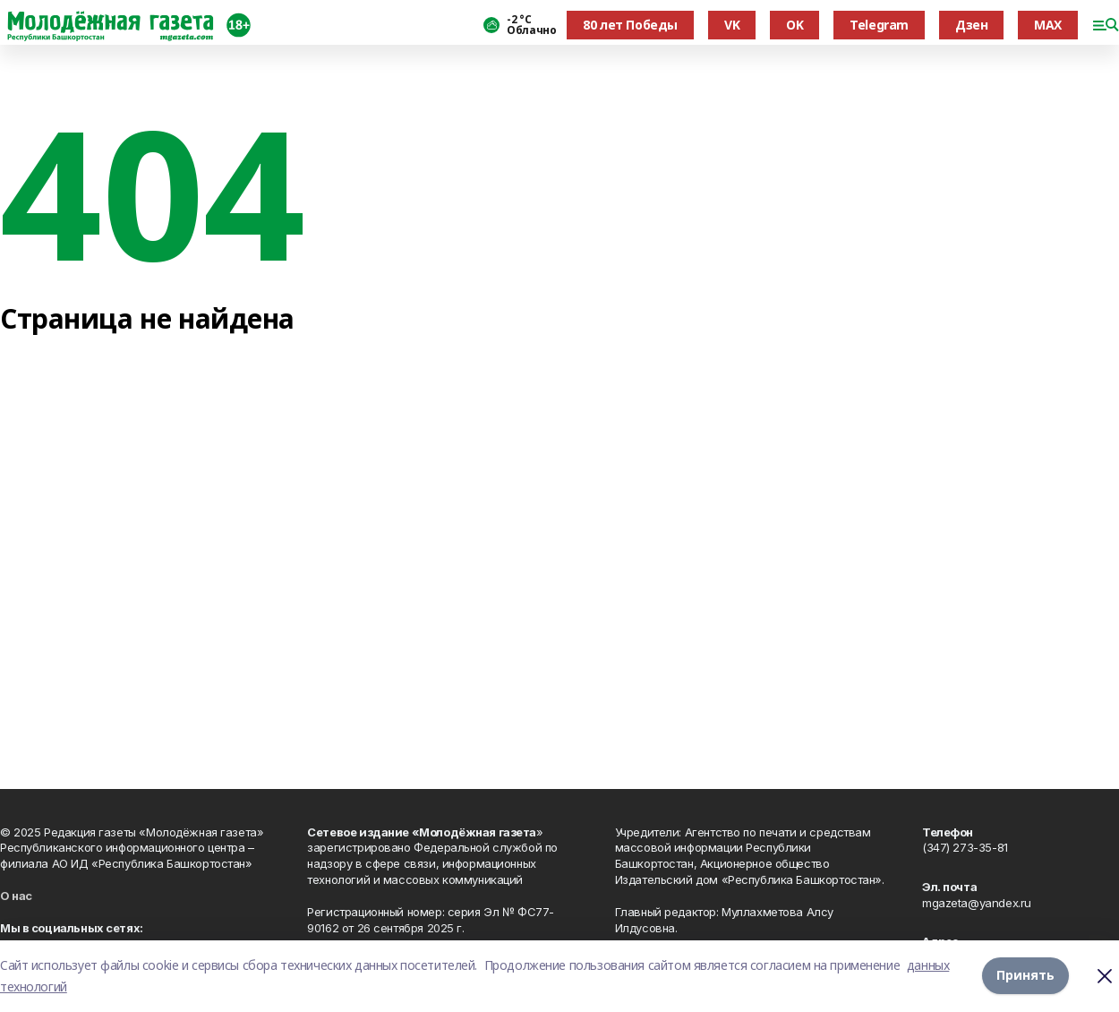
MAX (1048, 24)
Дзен (971, 24)
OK (794, 24)
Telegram (879, 24)
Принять (1025, 975)
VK (731, 24)
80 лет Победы (630, 24)
